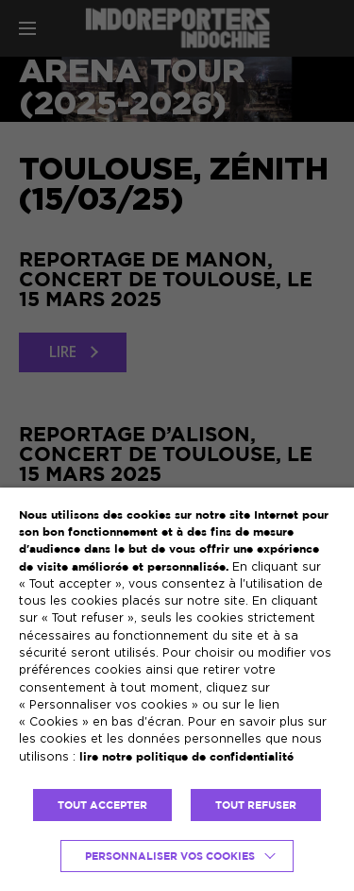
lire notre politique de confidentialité (186, 756)
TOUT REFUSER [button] (255, 805)
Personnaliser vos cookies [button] (170, 856)
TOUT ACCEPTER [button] (102, 805)
